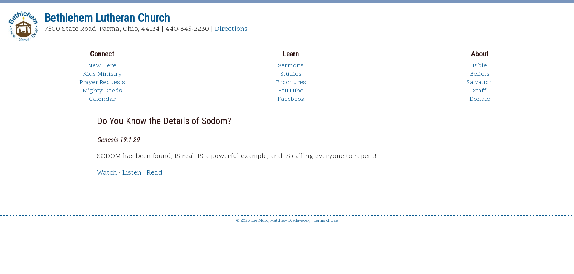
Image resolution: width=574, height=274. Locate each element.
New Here (102, 66)
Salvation (479, 82)
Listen (131, 173)
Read (154, 173)
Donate (479, 99)
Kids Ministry (102, 74)
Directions (231, 29)
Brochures (291, 82)
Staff (479, 91)
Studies (290, 74)
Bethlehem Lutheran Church (107, 17)
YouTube (290, 91)
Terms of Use (326, 221)
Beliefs (480, 74)
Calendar (102, 99)
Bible (480, 66)
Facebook (290, 99)
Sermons (291, 66)
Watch (107, 173)
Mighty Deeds (102, 91)
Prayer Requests (102, 82)
